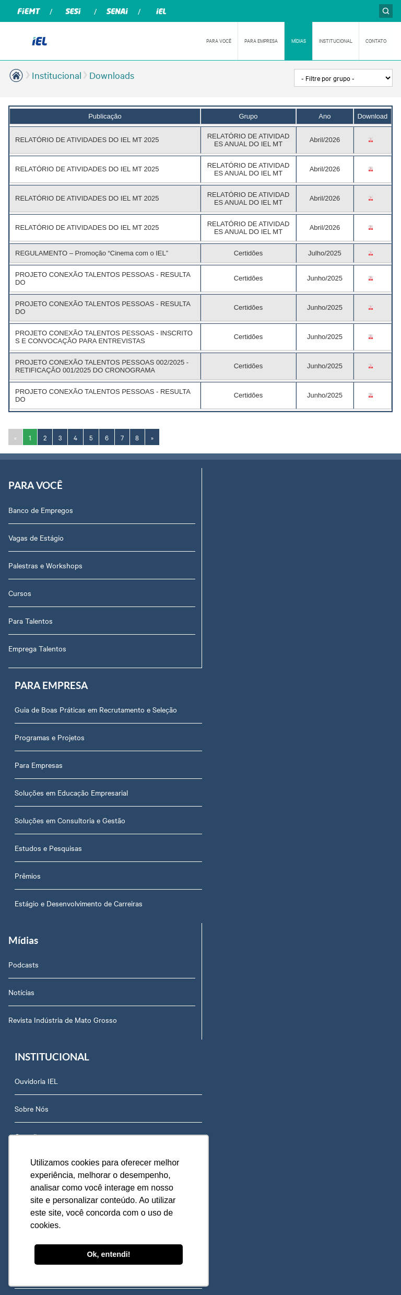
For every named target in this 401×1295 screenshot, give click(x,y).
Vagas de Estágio (36, 537)
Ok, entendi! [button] (108, 1254)
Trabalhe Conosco (236, 958)
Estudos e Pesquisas (240, 648)
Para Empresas (231, 564)
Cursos (19, 592)
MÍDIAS (298, 40)
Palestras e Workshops (45, 564)
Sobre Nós (224, 792)
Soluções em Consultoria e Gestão (262, 620)
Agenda (219, 1014)
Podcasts (23, 765)
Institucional (56, 75)
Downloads (111, 75)
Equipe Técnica (231, 986)
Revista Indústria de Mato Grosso (62, 820)
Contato (220, 903)
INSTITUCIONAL (335, 40)
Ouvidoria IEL (228, 765)
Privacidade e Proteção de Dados (260, 848)
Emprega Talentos (37, 648)
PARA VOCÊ (218, 40)
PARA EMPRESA (261, 40)
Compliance (225, 820)
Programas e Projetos (242, 537)
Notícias (21, 792)
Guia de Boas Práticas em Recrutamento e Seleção (288, 509)
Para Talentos (30, 620)
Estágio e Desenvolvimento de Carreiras (271, 703)
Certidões (222, 931)
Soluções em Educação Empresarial (263, 592)
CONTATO (375, 40)
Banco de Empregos (40, 509)
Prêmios (220, 675)
